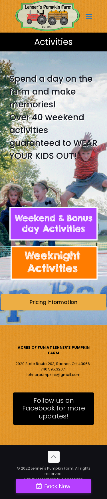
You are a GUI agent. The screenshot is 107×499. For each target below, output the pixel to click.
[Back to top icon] (54, 457)
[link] (53, 224)
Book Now (57, 486)
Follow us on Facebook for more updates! (53, 408)
